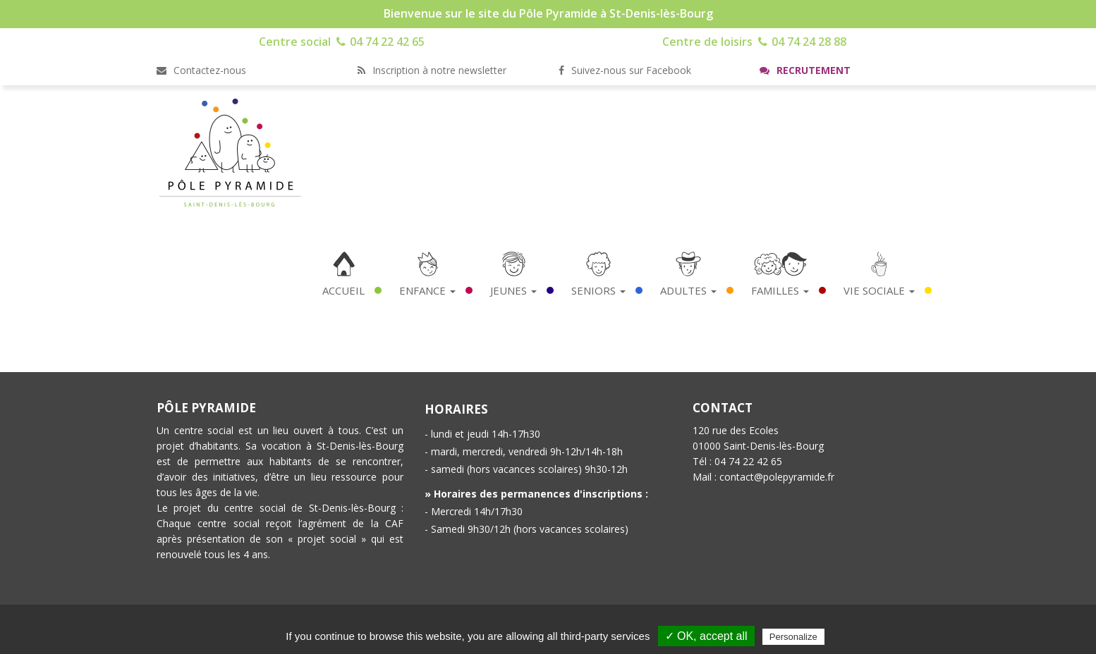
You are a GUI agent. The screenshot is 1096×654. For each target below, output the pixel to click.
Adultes (688, 290)
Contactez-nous (201, 70)
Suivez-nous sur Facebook (625, 70)
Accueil (343, 290)
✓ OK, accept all (706, 636)
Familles (780, 290)
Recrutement (805, 70)
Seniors (598, 290)
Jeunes (513, 290)
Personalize (793, 636)
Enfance (427, 290)
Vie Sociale (879, 290)
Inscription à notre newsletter (432, 70)
